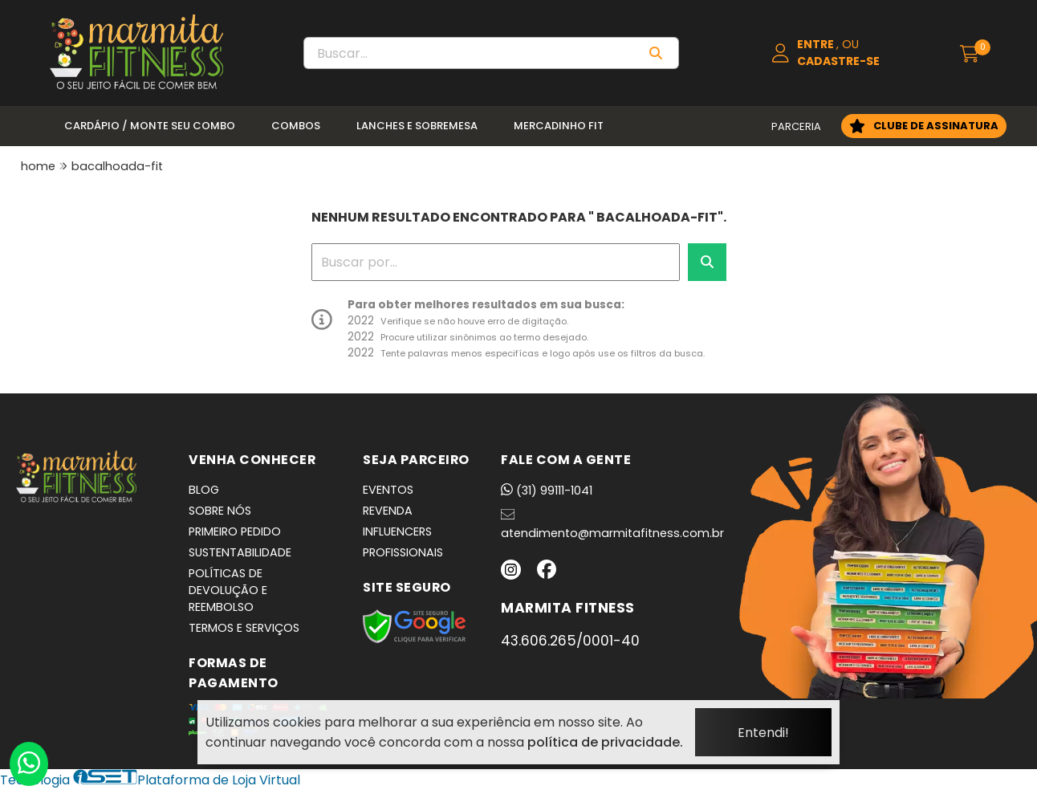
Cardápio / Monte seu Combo (149, 125)
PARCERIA (796, 126)
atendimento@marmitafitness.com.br (612, 524)
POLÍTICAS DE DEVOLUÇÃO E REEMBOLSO (228, 590)
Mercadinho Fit (559, 125)
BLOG (204, 490)
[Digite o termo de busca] (469, 53)
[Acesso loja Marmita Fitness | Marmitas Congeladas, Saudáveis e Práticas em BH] (847, 53)
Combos (295, 125)
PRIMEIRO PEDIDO (235, 531)
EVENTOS (388, 490)
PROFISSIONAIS (403, 552)
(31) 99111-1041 (546, 491)
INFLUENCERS (397, 531)
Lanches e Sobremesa (417, 125)
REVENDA (388, 511)
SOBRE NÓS (220, 511)
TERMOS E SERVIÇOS (244, 628)
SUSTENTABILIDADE (240, 552)
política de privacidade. (605, 742)
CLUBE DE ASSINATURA (935, 125)
